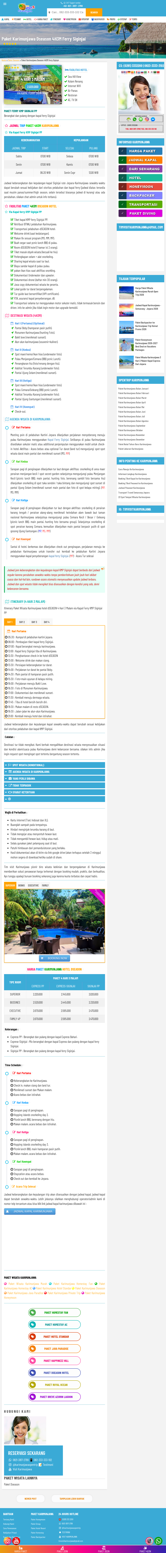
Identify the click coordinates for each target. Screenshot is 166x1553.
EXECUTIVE (33, 885)
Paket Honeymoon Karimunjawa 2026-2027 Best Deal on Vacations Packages (146, 344)
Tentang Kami (8, 1519)
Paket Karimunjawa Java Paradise (25, 1293)
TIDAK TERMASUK (18, 785)
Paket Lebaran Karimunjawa (130, 448)
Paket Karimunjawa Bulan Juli (131, 416)
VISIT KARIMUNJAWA (68, 1536)
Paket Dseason (13, 60)
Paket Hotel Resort (38, 1528)
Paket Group (36, 1523)
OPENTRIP (84, 19)
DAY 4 (46, 621)
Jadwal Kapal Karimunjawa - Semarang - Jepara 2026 (148, 307)
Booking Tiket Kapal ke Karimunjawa (134, 478)
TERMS (133, 19)
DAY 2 (22, 621)
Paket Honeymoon (38, 1519)
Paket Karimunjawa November (131, 434)
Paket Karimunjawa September (131, 425)
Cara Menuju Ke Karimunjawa (131, 469)
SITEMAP (122, 19)
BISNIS (21, 885)
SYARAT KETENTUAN (20, 792)
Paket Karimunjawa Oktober (130, 430)
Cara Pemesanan (9, 1528)
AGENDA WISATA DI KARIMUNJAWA (27, 771)
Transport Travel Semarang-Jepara (134, 492)
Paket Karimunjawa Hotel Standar (53, 1288)
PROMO (111, 19)
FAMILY (45, 885)
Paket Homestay (37, 1532)
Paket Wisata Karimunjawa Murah (28, 1284)
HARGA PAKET (41, 19)
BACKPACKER (97, 19)
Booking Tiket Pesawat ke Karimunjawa (135, 483)
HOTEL (27, 19)
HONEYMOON (69, 19)
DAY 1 (9, 621)
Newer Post (30, 1498)
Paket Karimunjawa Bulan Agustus (133, 420)
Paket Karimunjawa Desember (131, 439)
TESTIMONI (64, 1532)
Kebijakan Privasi (10, 1532)
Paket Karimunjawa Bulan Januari (133, 388)
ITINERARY (55, 19)
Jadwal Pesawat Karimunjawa (131, 487)
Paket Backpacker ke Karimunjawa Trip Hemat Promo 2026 (146, 326)
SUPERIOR (10, 885)
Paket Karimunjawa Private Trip (64, 1293)
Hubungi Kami (8, 1523)
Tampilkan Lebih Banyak (72, 1498)
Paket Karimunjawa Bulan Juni (131, 411)
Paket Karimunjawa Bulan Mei (131, 407)
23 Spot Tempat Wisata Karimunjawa (134, 497)
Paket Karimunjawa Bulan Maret (132, 397)
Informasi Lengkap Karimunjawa (132, 473)
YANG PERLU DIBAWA (20, 778)
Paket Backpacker (38, 1537)
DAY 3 (34, 621)
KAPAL (5, 19)
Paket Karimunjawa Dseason (90, 1288)
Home (4, 60)
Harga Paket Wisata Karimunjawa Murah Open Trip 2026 (146, 291)
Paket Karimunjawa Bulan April (132, 402)
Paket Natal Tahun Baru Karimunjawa (134, 444)
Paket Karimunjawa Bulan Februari (133, 393)
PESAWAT (16, 19)
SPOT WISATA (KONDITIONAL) (24, 765)
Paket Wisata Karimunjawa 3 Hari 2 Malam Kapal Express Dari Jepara (148, 360)
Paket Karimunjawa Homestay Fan (73, 1284)
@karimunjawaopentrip (70, 1527)
